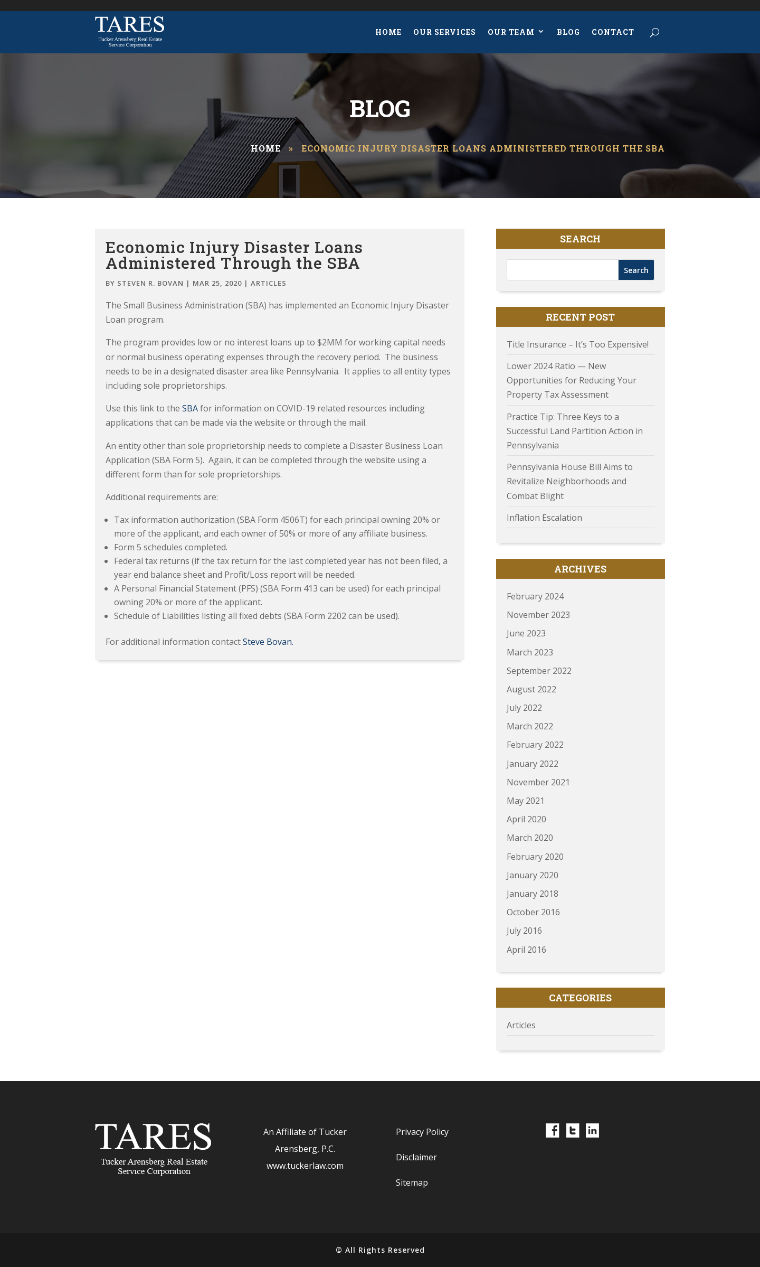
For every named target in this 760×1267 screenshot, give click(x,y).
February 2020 (535, 856)
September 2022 (539, 671)
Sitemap (412, 1182)
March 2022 (530, 726)
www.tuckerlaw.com (305, 1165)
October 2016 (533, 912)
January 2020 (532, 875)
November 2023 (538, 615)
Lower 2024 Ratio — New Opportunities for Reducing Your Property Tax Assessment (571, 380)
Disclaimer (416, 1157)
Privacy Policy (422, 1132)
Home (388, 32)
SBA (190, 408)
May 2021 (526, 800)
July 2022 (524, 708)
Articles (269, 283)
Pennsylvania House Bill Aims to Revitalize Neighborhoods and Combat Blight (570, 481)
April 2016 (526, 949)
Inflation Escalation (544, 517)
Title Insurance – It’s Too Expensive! (578, 344)
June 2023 (526, 633)
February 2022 (535, 744)
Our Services (444, 32)
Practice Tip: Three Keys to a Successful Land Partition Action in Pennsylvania (575, 431)
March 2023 (530, 652)
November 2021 (538, 782)
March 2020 (530, 837)
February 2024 (535, 596)
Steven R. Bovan (150, 283)
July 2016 (524, 930)
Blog (568, 32)
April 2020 (526, 819)
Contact (613, 32)
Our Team (511, 32)
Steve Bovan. (267, 641)
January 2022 (532, 763)
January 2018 (532, 893)
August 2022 (531, 689)
